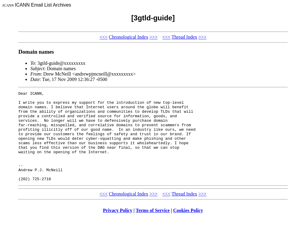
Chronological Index (128, 37)
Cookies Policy (188, 228)
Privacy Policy (117, 228)
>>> (153, 37)
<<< (104, 37)
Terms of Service (153, 228)
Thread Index (184, 37)
